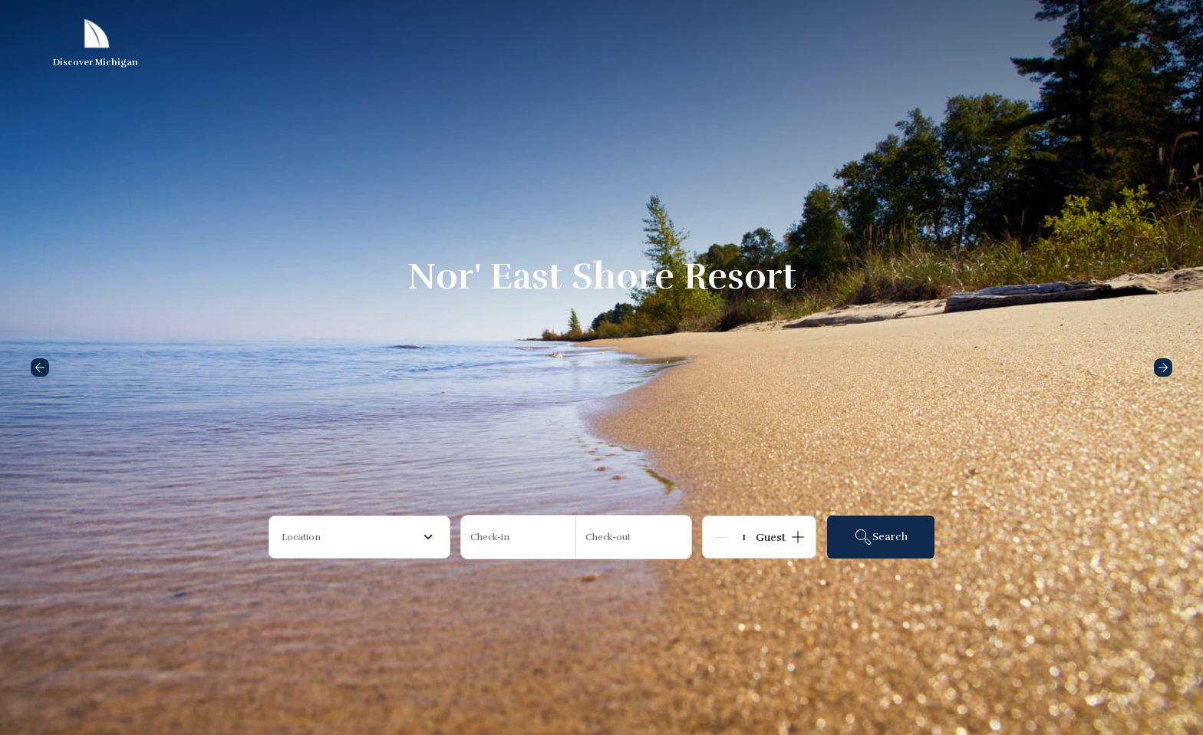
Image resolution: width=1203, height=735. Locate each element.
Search (881, 537)
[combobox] (359, 537)
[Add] (798, 537)
